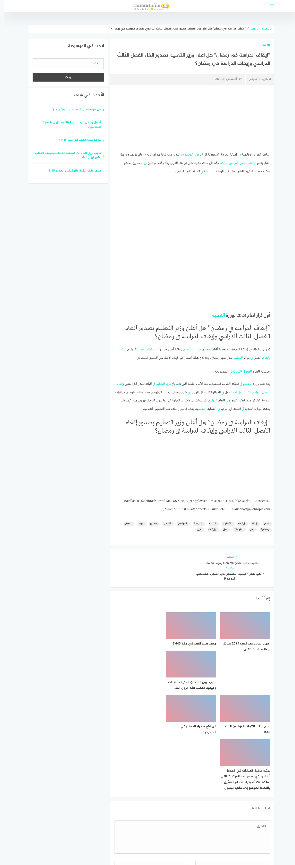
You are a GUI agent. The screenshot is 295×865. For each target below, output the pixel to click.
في (236, 154)
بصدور (149, 521)
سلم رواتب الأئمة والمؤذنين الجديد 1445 (71, 171)
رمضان (123, 521)
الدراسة (194, 521)
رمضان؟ (261, 527)
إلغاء (247, 163)
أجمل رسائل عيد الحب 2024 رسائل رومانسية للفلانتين (68, 125)
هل (221, 527)
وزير (193, 154)
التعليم (185, 154)
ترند (261, 45)
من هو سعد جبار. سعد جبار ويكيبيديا (72, 109)
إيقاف (237, 521)
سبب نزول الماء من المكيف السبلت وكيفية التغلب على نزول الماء (64, 155)
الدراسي (230, 163)
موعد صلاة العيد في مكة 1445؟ (76, 140)
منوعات (234, 527)
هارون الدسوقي (256, 79)
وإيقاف (262, 357)
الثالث (221, 163)
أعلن (262, 521)
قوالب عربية (130, 851)
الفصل (240, 163)
